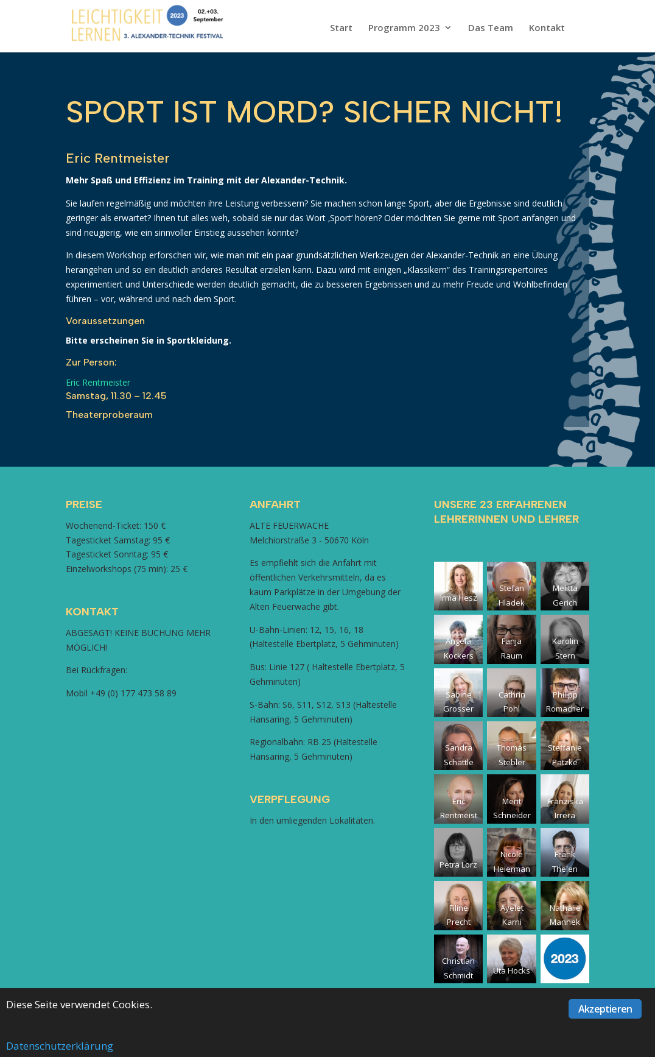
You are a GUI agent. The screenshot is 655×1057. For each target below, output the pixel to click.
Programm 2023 (404, 28)
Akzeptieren (605, 1009)
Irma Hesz (458, 597)
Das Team (490, 28)
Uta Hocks (511, 970)
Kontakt (547, 28)
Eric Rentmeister (98, 382)
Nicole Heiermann (512, 869)
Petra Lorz (458, 864)
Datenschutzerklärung (59, 1046)
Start (341, 28)
